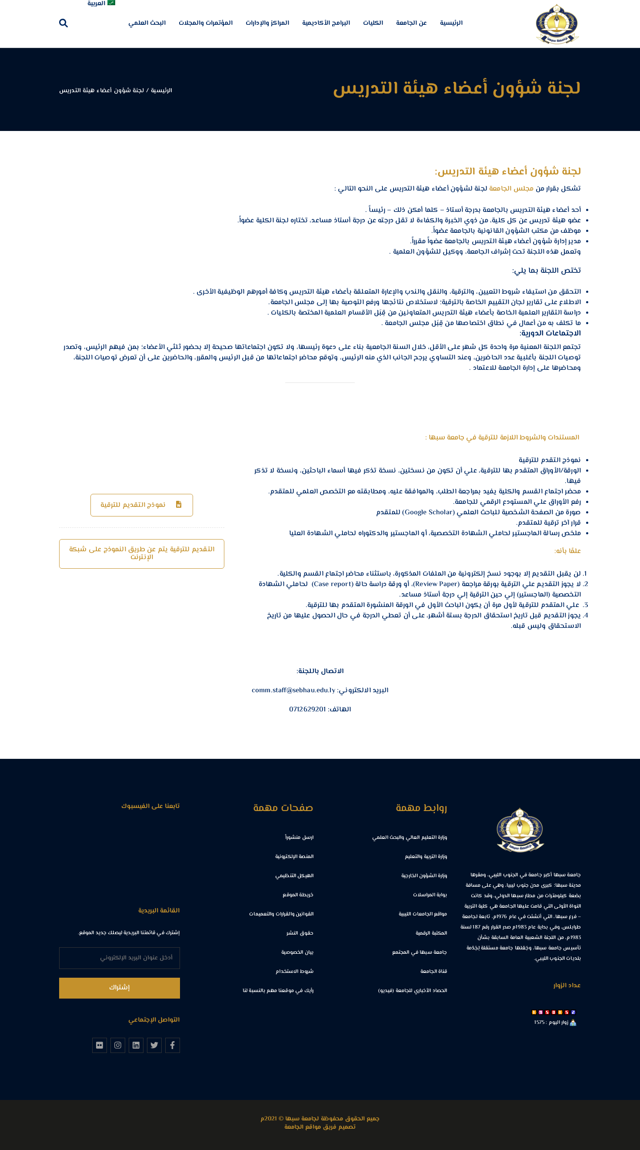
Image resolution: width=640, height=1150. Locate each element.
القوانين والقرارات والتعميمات (281, 914)
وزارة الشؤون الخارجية (424, 876)
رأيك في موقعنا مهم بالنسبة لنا (278, 991)
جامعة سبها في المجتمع (419, 953)
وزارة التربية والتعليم (426, 857)
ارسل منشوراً (299, 838)
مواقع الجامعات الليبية (423, 914)
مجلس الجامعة (511, 189)
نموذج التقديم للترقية (142, 505)
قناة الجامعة (433, 972)
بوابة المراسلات (430, 895)
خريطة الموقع (298, 895)
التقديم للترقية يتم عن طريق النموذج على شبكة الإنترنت (141, 553)
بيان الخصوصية (297, 953)
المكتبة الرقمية (431, 933)
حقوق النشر (300, 933)
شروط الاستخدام (294, 972)
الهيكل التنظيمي (294, 876)
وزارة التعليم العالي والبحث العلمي (409, 838)
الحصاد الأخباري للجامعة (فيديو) (412, 991)
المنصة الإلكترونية (294, 857)
